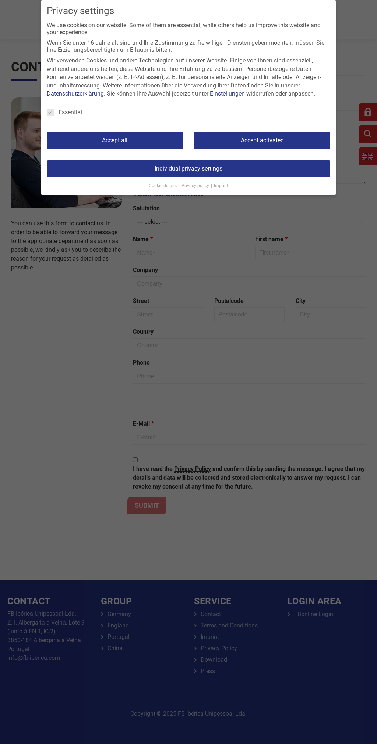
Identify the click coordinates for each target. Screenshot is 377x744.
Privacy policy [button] (196, 185)
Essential (64, 112)
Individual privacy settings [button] (188, 168)
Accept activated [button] (262, 140)
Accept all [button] (114, 140)
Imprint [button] (221, 185)
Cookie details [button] (163, 185)
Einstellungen (227, 93)
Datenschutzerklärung (75, 93)
